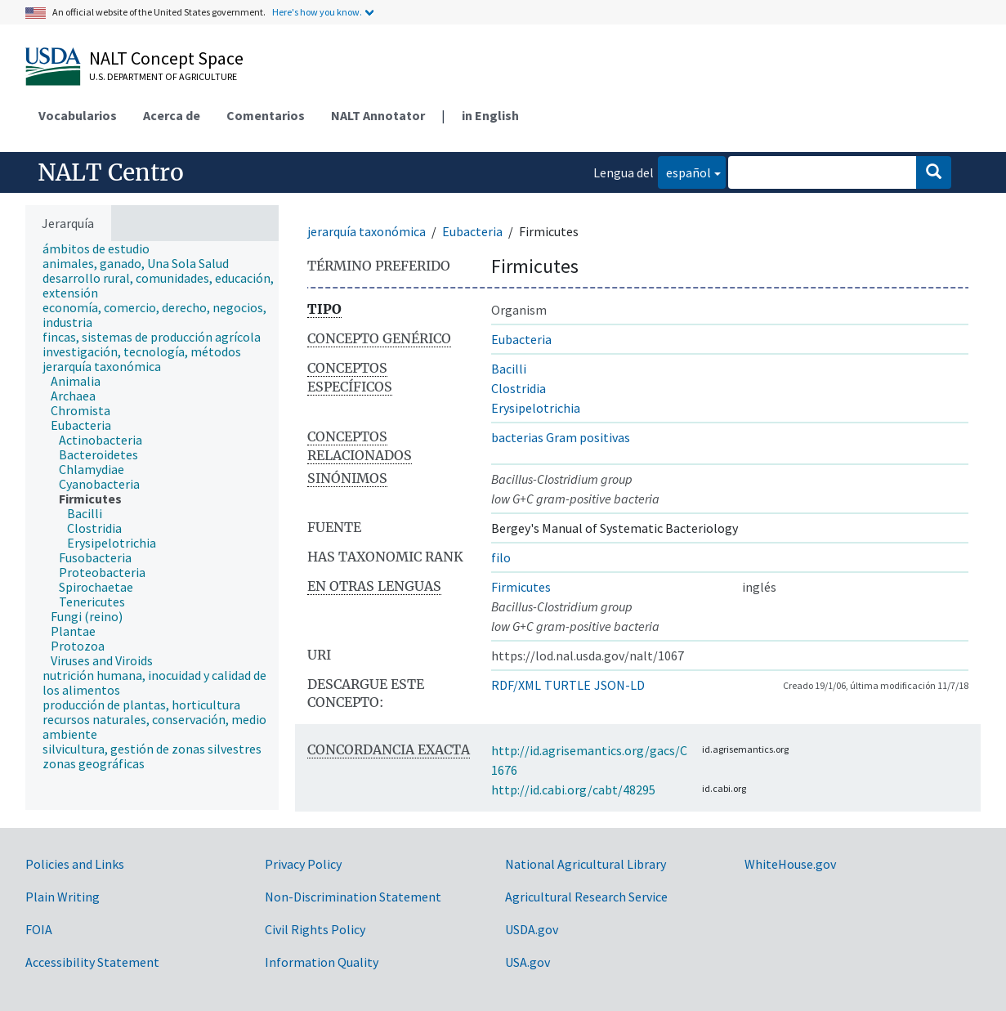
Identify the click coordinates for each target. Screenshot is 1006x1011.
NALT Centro (111, 172)
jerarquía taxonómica (366, 231)
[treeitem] (103, 248)
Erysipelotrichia (535, 408)
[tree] (152, 525)
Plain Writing (62, 896)
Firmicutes (521, 587)
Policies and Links (74, 864)
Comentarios (265, 115)
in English (490, 115)
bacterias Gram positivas (560, 437)
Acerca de (171, 115)
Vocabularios (77, 115)
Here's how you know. (317, 12)
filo (501, 557)
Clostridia (518, 388)
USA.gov (527, 962)
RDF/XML (516, 685)
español (684, 171)
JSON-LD (619, 685)
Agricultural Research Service (586, 896)
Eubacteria (472, 231)
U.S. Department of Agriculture (163, 76)
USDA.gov (531, 929)
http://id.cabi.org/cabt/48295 (573, 789)
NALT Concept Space (166, 58)
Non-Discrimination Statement (353, 896)
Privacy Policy (303, 864)
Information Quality (321, 962)
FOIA (38, 929)
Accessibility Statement (92, 962)
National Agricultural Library (585, 864)
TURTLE (567, 685)
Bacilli (508, 368)
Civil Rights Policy (315, 929)
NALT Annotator (378, 115)
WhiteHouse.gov (790, 864)
